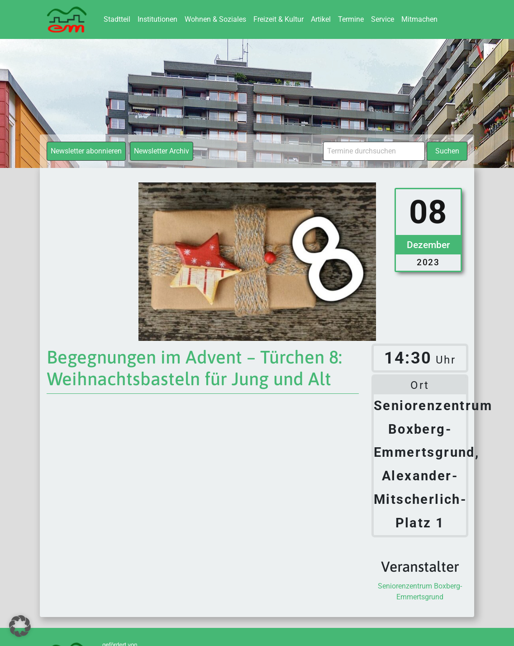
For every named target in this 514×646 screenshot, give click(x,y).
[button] (20, 626)
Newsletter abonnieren (86, 151)
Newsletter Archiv (161, 151)
